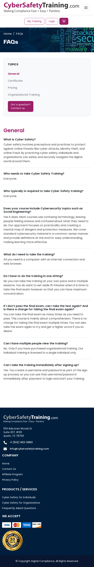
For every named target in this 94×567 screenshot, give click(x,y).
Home (7, 34)
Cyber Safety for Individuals (19, 497)
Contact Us (9, 469)
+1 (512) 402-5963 (21, 442)
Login (52, 21)
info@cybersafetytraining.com (29, 448)
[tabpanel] (47, 256)
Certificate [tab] (15, 81)
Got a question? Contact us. (20, 106)
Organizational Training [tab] (24, 95)
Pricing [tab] (12, 88)
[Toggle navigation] (86, 7)
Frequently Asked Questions (19, 508)
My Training (34, 21)
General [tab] (13, 74)
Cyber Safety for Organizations (21, 502)
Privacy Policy (10, 479)
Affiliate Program (12, 474)
